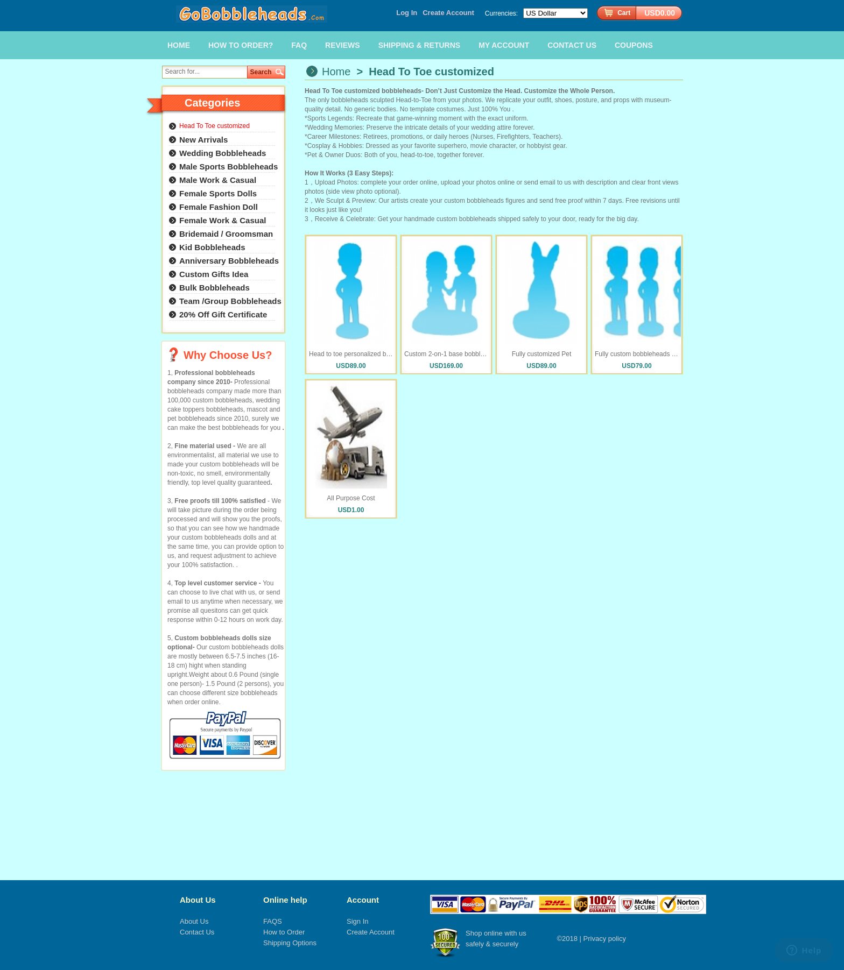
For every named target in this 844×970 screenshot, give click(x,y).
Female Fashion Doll (218, 206)
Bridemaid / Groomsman (226, 233)
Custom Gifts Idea (213, 274)
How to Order (284, 932)
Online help (285, 899)
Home (336, 71)
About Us (198, 899)
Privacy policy (604, 938)
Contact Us (197, 932)
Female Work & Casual (222, 220)
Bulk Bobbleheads (214, 287)
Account (363, 899)
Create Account (448, 13)
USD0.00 (659, 13)
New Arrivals (203, 139)
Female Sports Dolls (218, 193)
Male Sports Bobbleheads (228, 166)
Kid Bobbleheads (212, 247)
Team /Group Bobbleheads (230, 301)
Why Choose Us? (228, 355)
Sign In (357, 921)
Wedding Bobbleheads (222, 153)
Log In (406, 13)
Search (261, 72)
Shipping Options (289, 943)
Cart (623, 13)
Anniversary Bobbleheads (229, 260)
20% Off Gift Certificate (223, 314)
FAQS (272, 921)
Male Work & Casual (217, 180)
